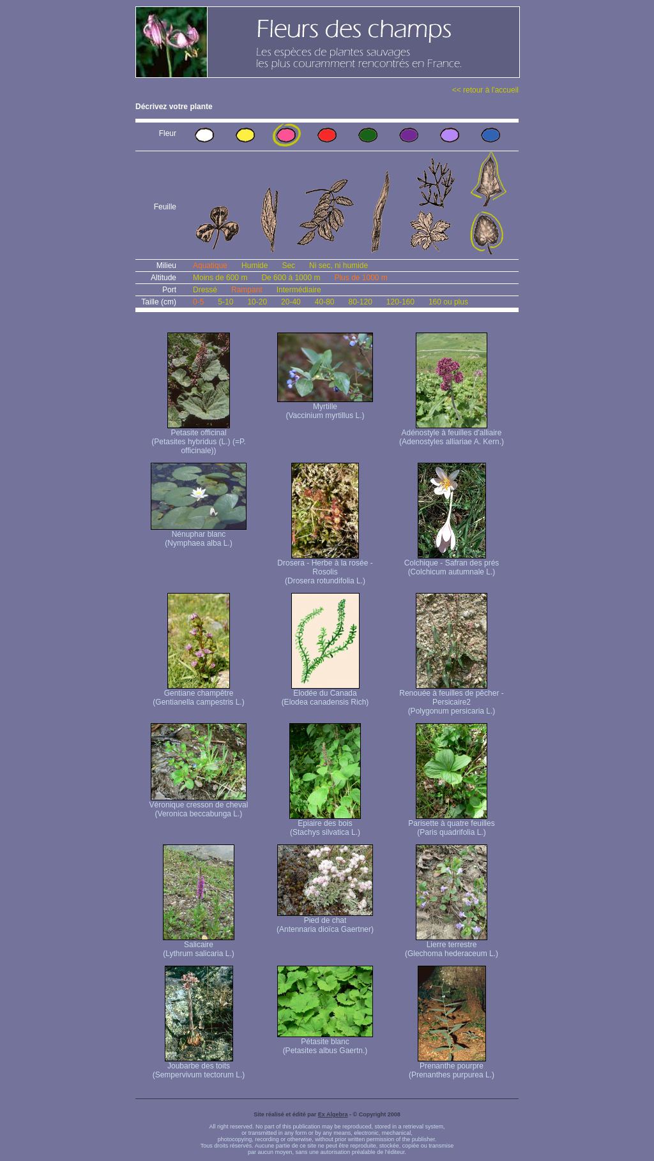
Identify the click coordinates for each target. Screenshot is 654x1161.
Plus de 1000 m (360, 277)
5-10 (225, 301)
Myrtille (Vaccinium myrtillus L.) (325, 407)
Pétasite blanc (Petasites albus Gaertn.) (325, 1042)
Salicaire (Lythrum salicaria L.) (198, 945)
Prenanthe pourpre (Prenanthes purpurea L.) (451, 1066)
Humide (254, 265)
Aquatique (210, 265)
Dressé (205, 289)
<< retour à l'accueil (485, 90)
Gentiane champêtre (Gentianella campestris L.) (198, 694)
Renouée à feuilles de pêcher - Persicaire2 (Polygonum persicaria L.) (451, 698)
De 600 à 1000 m (290, 277)
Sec (288, 265)
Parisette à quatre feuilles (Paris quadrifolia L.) (451, 824)
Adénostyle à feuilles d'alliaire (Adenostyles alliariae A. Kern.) (451, 433)
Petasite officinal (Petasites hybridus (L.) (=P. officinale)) (198, 438)
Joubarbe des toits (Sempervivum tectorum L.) (199, 1066)
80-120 (360, 301)
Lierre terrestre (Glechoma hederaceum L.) (451, 945)
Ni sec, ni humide (338, 265)
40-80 (325, 301)
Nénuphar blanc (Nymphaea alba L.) (199, 535)
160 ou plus (448, 301)
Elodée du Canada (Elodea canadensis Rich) (325, 694)
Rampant (246, 289)
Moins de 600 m (220, 277)
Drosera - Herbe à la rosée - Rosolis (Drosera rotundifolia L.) (324, 568)
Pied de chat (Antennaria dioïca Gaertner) (325, 921)
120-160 (400, 301)
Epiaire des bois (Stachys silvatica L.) (325, 824)
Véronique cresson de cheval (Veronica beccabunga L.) (198, 805)
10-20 (257, 301)
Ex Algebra (333, 1114)
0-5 (198, 301)
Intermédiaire (299, 289)
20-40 (291, 301)
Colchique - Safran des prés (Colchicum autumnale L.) (451, 563)
